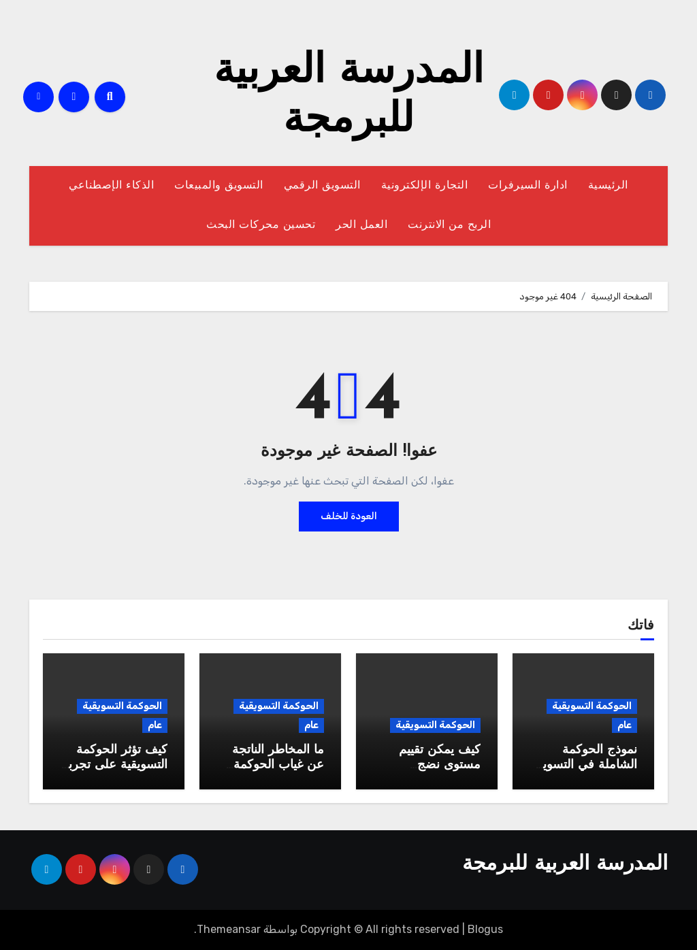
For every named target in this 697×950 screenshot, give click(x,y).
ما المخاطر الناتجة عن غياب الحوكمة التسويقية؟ (278, 765)
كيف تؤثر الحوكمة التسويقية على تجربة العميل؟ (114, 765)
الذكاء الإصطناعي (111, 185)
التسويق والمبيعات (218, 185)
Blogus (485, 929)
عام (624, 725)
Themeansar (229, 929)
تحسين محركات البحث (260, 225)
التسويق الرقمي (322, 185)
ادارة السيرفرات (528, 185)
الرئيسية (608, 185)
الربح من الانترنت (449, 225)
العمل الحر (361, 225)
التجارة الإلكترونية (424, 185)
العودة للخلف (349, 516)
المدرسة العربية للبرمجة (565, 864)
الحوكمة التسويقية (592, 706)
